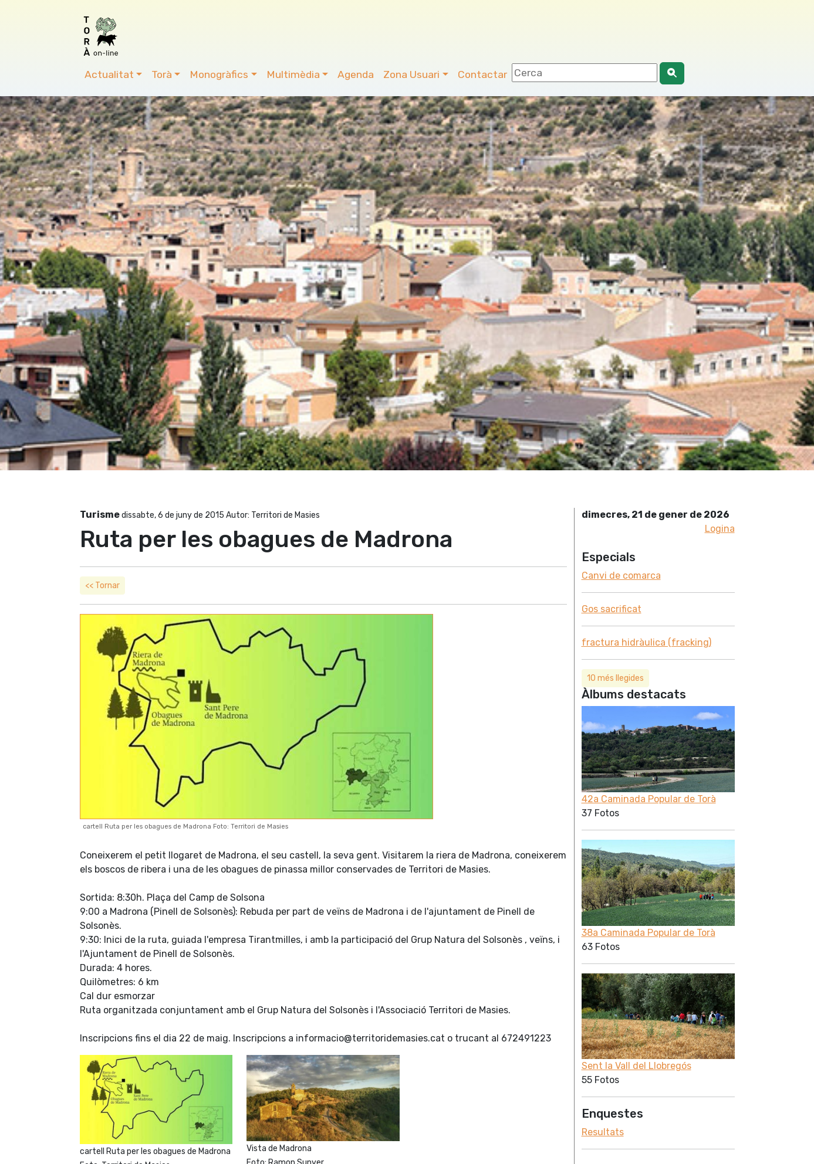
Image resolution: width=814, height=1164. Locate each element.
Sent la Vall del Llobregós (636, 1065)
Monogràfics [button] (219, 74)
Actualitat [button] (109, 74)
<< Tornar (102, 586)
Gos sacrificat (611, 609)
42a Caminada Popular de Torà (649, 799)
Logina (720, 528)
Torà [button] (161, 74)
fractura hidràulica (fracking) (646, 642)
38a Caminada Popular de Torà (648, 932)
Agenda (355, 74)
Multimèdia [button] (293, 74)
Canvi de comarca (621, 575)
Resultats (603, 1132)
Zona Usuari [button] (411, 74)
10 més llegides (615, 678)
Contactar (482, 74)
